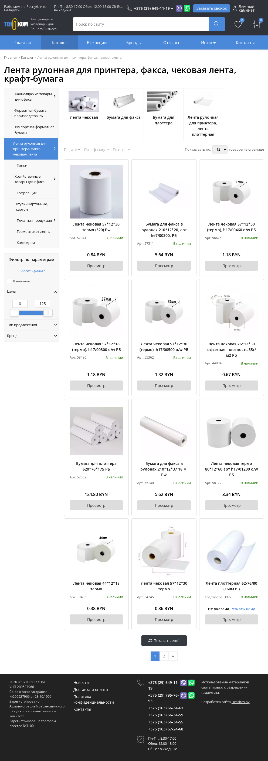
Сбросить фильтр (31, 271)
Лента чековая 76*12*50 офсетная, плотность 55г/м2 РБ (231, 349)
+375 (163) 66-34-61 (165, 707)
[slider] (14, 313)
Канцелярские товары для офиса (35, 96)
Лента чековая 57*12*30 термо (164, 586)
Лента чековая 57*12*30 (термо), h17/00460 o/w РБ (231, 226)
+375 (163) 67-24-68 (165, 729)
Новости (81, 682)
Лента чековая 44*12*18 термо (96, 586)
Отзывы (171, 42)
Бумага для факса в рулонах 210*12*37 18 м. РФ (164, 469)
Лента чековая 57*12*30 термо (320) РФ (96, 226)
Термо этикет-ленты (33, 231)
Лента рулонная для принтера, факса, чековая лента (34, 149)
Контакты (245, 42)
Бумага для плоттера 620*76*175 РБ (96, 466)
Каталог (59, 42)
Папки (22, 165)
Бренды (134, 42)
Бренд (32, 335)
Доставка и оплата (90, 689)
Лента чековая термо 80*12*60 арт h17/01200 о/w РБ (231, 469)
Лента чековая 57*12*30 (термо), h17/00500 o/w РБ (164, 346)
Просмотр (96, 265)
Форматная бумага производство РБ (30, 113)
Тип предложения (32, 324)
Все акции (97, 42)
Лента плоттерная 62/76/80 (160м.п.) (231, 586)
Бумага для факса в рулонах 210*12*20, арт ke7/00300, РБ (164, 229)
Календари (26, 242)
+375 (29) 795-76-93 (163, 698)
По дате (72, 149)
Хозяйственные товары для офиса (35, 179)
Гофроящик (27, 192)
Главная (23, 42)
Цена (32, 291)
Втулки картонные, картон (32, 206)
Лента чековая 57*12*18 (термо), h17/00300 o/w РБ (96, 346)
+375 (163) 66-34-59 (165, 714)
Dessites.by (241, 701)
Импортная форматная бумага (34, 129)
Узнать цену (243, 608)
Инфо (208, 42)
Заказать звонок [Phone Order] (211, 8)
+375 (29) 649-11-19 (163, 685)
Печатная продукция (36, 220)
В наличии (21, 281)
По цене (121, 149)
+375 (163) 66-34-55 (165, 721)
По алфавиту (96, 149)
